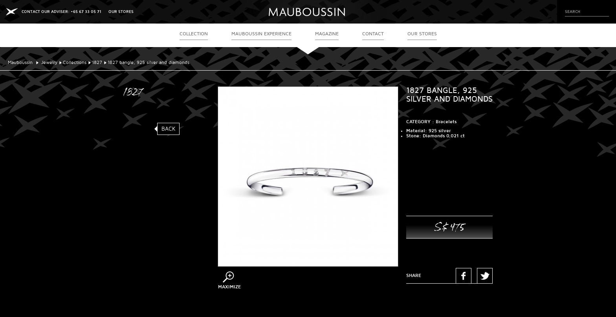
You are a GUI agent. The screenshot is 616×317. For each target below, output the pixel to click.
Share (413, 275)
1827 (97, 62)
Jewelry (49, 62)
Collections (74, 62)
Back (168, 129)
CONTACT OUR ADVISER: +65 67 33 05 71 (61, 11)
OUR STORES (121, 11)
